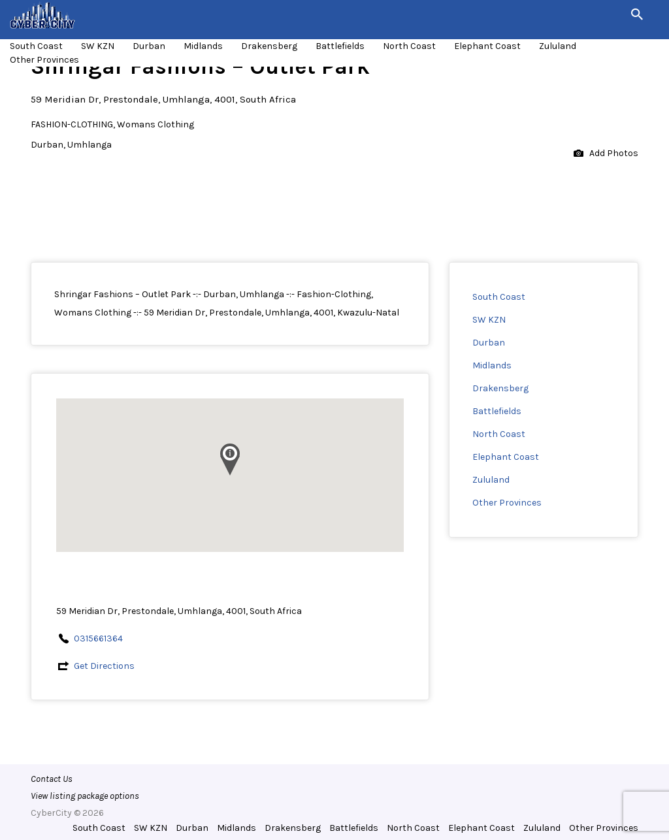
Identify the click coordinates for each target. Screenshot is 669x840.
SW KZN (97, 46)
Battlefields (340, 46)
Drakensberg (269, 46)
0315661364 (98, 638)
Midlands (203, 46)
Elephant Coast (487, 46)
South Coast (36, 46)
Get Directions (104, 665)
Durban (149, 46)
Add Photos (606, 153)
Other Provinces (44, 59)
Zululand (557, 46)
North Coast (409, 46)
